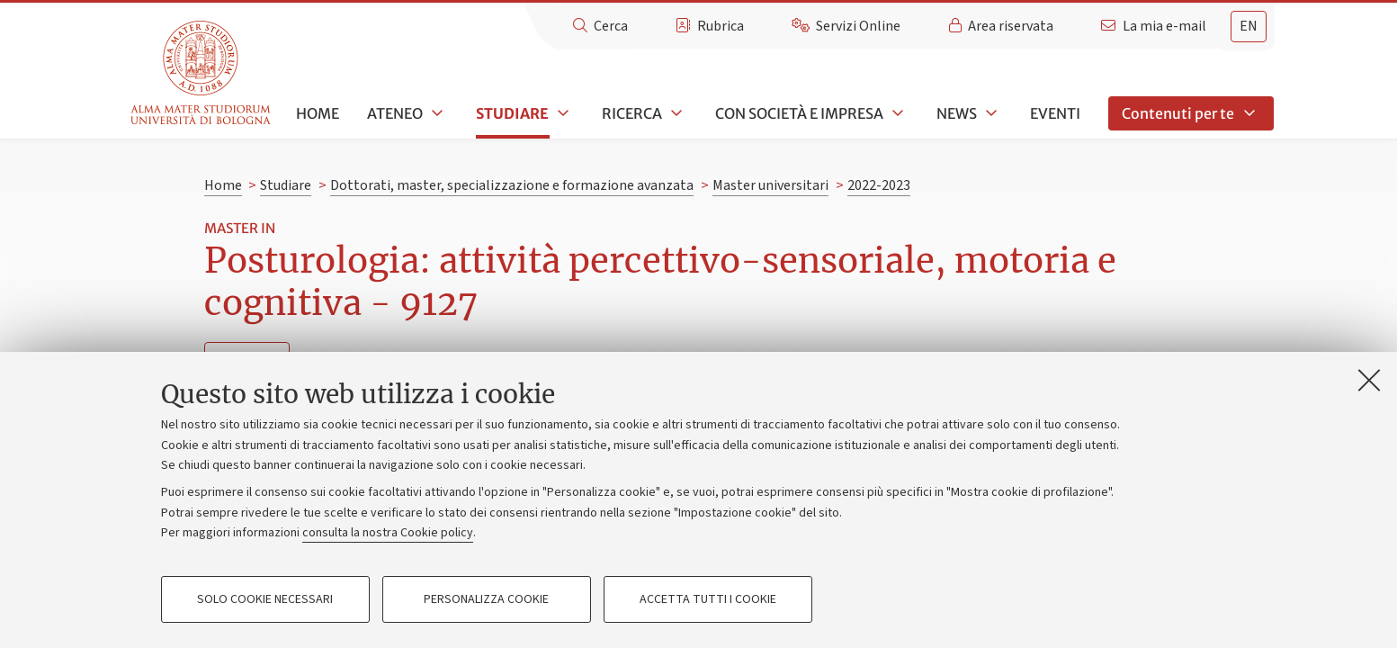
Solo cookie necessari (265, 599)
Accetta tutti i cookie (708, 599)
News (956, 113)
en (1249, 26)
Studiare (512, 113)
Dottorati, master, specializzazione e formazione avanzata (512, 185)
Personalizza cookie (486, 599)
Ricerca (632, 113)
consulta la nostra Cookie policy (387, 533)
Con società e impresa (799, 113)
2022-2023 (878, 185)
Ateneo (395, 113)
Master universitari (770, 185)
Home (317, 113)
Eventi (1055, 113)
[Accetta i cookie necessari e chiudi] (1369, 379)
